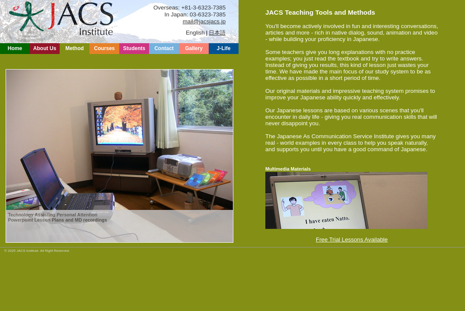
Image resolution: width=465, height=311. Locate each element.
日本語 (217, 32)
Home (15, 48)
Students (134, 48)
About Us (44, 48)
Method (74, 48)
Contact (164, 48)
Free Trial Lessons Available (352, 239)
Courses (104, 48)
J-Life (223, 48)
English (195, 32)
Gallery (194, 48)
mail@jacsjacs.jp (204, 21)
